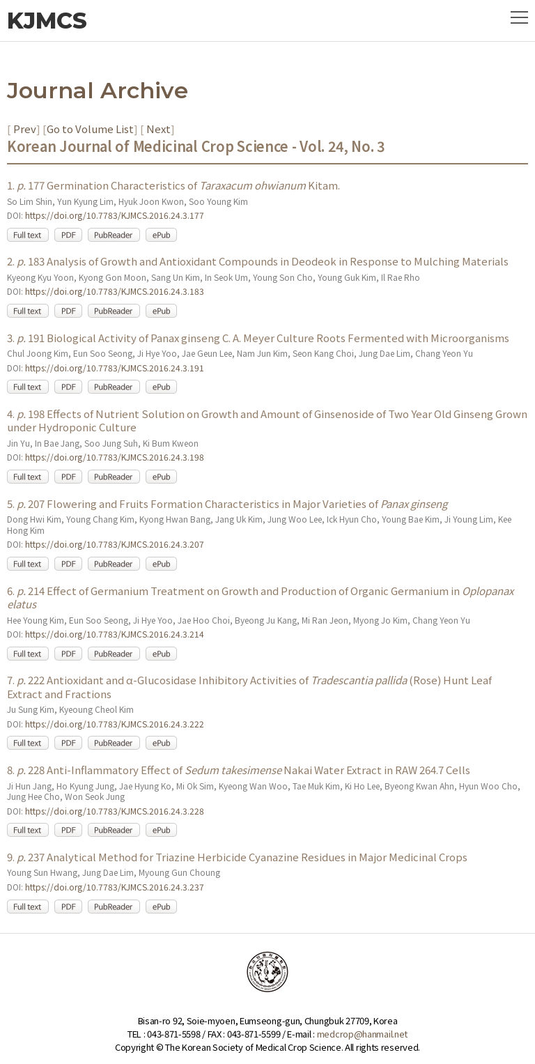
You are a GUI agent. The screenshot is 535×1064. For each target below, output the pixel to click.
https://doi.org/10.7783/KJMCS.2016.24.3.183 (114, 291)
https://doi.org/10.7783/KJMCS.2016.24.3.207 (114, 544)
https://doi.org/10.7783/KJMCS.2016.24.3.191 (114, 367)
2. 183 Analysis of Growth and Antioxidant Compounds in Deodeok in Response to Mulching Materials (258, 261)
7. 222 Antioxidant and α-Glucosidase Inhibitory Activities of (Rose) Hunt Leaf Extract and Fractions (249, 686)
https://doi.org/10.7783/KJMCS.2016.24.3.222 (114, 724)
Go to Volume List (90, 128)
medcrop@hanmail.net (362, 1033)
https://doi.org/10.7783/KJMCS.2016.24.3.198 (114, 457)
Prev (23, 128)
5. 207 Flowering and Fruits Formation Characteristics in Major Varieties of (227, 503)
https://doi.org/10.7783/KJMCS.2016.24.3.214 (114, 634)
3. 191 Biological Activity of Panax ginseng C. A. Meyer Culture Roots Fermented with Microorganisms (258, 337)
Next (157, 128)
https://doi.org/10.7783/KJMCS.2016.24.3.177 (114, 215)
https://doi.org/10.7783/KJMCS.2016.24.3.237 (114, 887)
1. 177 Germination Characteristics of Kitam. (173, 185)
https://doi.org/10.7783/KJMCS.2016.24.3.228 (114, 811)
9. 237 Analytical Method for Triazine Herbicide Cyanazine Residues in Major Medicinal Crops (237, 856)
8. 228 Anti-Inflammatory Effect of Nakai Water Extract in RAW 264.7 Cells (238, 769)
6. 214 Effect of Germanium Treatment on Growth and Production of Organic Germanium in (260, 597)
